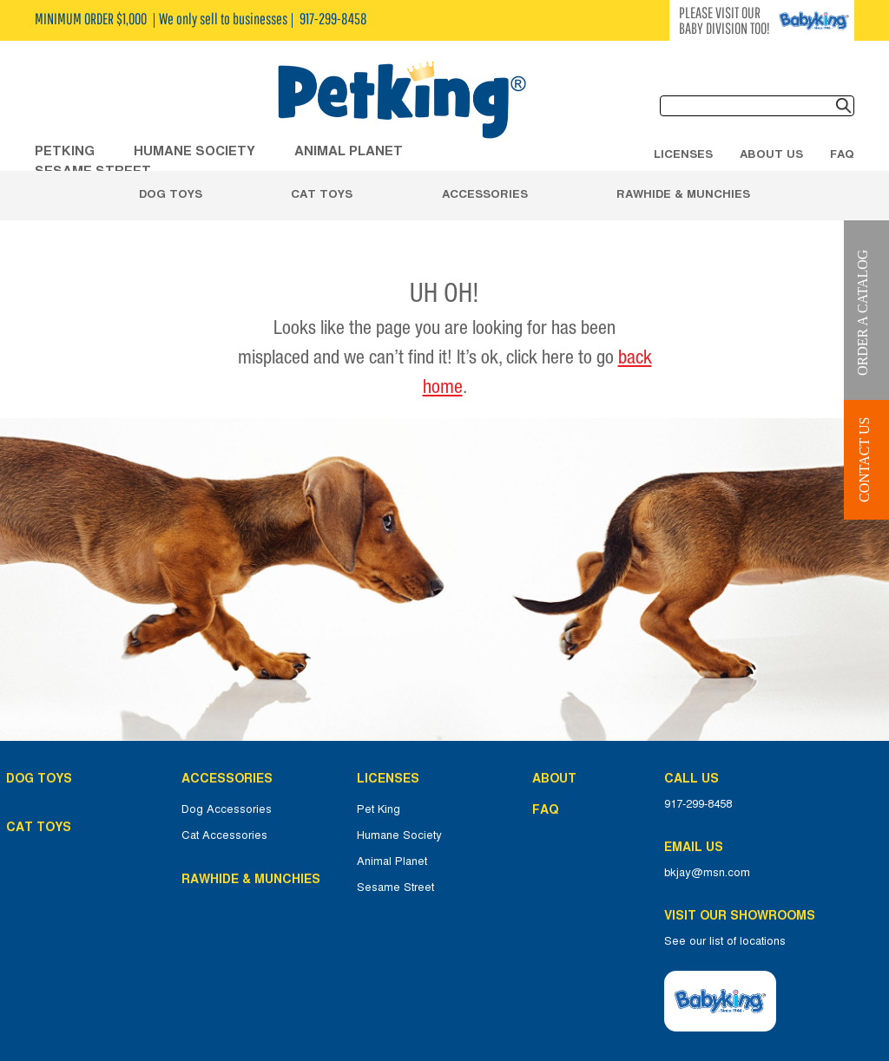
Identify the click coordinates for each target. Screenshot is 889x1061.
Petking (65, 150)
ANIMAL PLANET (348, 150)
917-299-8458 (698, 804)
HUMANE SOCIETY (194, 150)
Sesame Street (395, 887)
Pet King (378, 809)
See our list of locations (725, 941)
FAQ (842, 153)
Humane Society (399, 835)
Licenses (683, 153)
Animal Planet (392, 861)
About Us (771, 153)
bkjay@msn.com (707, 873)
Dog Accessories (226, 809)
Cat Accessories (224, 835)
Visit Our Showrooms (743, 915)
